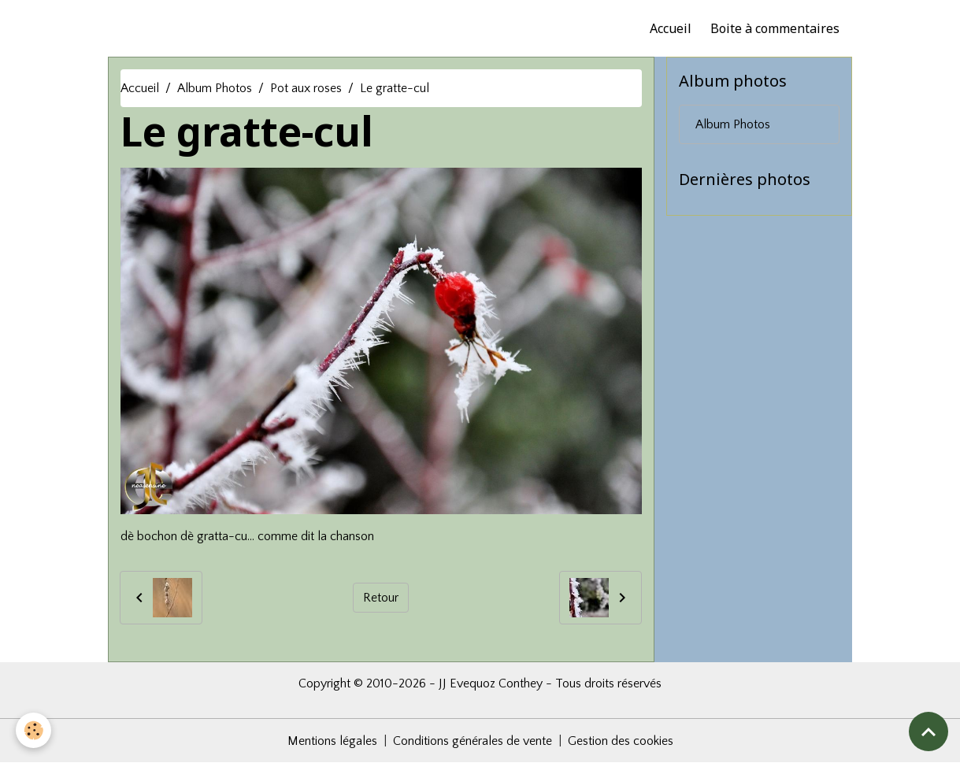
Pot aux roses (306, 88)
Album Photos (214, 88)
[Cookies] (33, 730)
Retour (380, 598)
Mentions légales (332, 741)
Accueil (670, 28)
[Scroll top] (928, 731)
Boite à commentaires (775, 28)
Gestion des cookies (620, 741)
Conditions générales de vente (472, 741)
